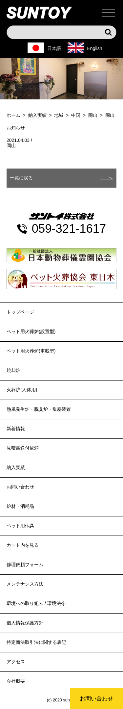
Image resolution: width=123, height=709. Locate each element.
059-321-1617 (69, 229)
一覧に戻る (21, 177)
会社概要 (16, 681)
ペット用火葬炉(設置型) (31, 331)
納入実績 (16, 467)
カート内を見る (23, 545)
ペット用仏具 (20, 525)
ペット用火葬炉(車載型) (31, 351)
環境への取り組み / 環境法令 (36, 603)
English (94, 48)
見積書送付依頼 (23, 448)
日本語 (54, 48)
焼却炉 (13, 370)
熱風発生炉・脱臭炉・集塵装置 (39, 409)
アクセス (16, 661)
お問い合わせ (96, 699)
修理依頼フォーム (25, 564)
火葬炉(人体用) (22, 389)
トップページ (20, 312)
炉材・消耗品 (20, 506)
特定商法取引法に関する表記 (36, 642)
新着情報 (16, 428)
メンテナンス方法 (25, 584)
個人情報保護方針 (25, 622)
